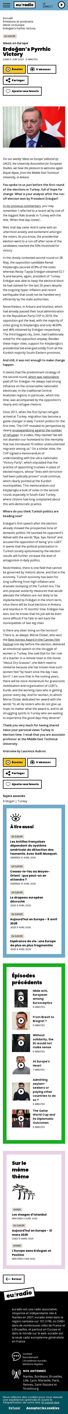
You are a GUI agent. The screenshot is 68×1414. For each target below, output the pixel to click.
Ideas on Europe (13, 25)
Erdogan (9, 801)
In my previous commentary (22, 206)
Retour (14, 1279)
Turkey (22, 801)
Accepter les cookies (42, 1408)
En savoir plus (50, 1402)
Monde (17, 1209)
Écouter (14, 69)
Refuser (14, 1408)
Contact (27, 1354)
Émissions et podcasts (18, 21)
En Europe (9, 36)
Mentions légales (33, 1364)
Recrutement (30, 1357)
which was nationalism (43, 377)
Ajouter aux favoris (22, 91)
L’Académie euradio (35, 1360)
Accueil (8, 18)
